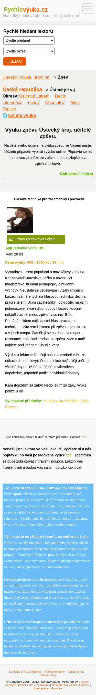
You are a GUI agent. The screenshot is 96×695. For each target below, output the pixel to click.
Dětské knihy (47, 675)
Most (75, 102)
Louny (34, 102)
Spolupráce (41, 688)
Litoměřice (12, 102)
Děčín (60, 96)
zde (83, 437)
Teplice (9, 108)
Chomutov (55, 102)
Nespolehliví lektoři (64, 685)
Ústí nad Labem (34, 96)
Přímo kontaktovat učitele (35, 239)
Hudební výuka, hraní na (26, 77)
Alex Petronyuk (39, 685)
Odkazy (84, 685)
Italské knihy (76, 671)
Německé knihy (54, 671)
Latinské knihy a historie (25, 671)
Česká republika (22, 89)
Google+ (56, 688)
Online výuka (22, 115)
